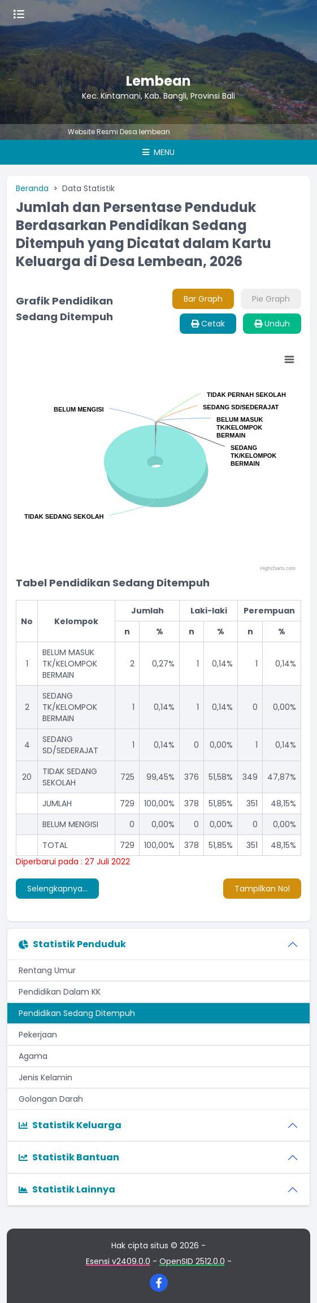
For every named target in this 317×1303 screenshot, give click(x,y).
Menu (158, 152)
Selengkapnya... (57, 888)
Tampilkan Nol (262, 888)
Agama (33, 1056)
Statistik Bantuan (69, 1157)
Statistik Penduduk (72, 944)
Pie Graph (271, 298)
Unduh (272, 323)
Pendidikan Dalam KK (60, 991)
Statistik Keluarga (70, 1125)
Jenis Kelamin (45, 1077)
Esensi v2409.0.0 (118, 1261)
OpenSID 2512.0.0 (192, 1261)
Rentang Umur (47, 970)
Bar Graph (203, 298)
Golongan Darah (51, 1099)
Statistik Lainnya (67, 1189)
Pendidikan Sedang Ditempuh (77, 1013)
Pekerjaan (38, 1034)
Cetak (208, 323)
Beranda (32, 188)
